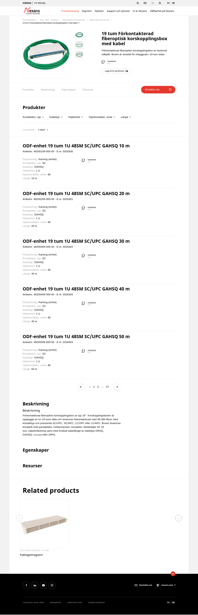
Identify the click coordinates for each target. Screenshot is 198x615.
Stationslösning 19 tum (99, 20)
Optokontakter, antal (102, 117)
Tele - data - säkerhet (49, 20)
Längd (126, 117)
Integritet (55, 603)
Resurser (88, 89)
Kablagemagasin (32, 555)
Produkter (28, 89)
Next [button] (178, 518)
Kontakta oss (74, 603)
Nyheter (99, 11)
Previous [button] (19, 518)
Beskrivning (48, 89)
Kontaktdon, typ (33, 117)
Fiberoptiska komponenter (74, 20)
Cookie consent (96, 603)
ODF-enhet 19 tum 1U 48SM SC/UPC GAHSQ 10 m (76, 146)
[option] (44, 528)
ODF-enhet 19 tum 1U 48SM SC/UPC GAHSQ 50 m (76, 336)
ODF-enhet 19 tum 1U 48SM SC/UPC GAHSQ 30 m (76, 241)
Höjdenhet (76, 117)
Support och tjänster (118, 11)
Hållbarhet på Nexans (162, 11)
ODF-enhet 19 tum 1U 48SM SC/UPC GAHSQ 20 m (76, 193)
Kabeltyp (56, 117)
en (168, 3)
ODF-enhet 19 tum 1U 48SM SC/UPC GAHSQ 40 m (76, 289)
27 (107, 387)
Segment (87, 11)
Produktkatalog (70, 11)
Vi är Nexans (140, 11)
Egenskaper (69, 89)
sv (173, 3)
